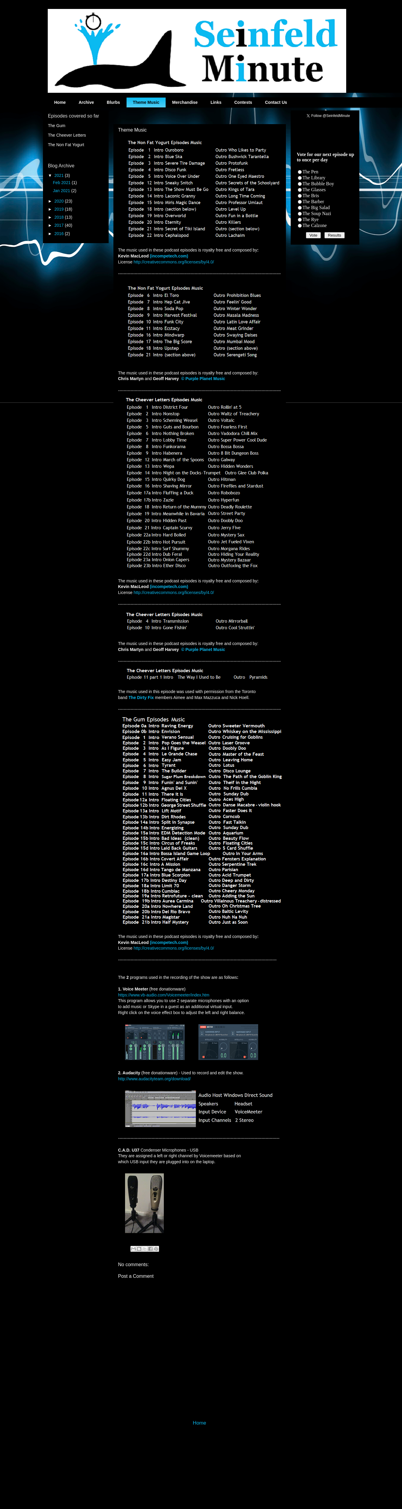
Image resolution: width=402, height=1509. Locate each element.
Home (60, 102)
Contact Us (276, 102)
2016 (59, 233)
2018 (59, 217)
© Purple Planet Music (203, 378)
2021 (59, 175)
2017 (59, 225)
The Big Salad (316, 207)
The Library (314, 177)
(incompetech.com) (169, 256)
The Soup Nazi (317, 213)
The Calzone (315, 225)
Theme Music (146, 102)
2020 (59, 201)
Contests (243, 102)
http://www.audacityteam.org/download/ (154, 1078)
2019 (59, 209)
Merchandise (185, 102)
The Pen (310, 171)
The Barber (313, 201)
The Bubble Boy (318, 183)
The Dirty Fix (141, 697)
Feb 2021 (62, 182)
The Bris (311, 195)
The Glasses (314, 189)
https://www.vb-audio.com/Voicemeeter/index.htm (164, 995)
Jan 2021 (62, 190)
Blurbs (113, 102)
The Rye (311, 219)
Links (215, 102)
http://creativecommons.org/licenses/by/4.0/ (174, 262)
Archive (86, 102)
